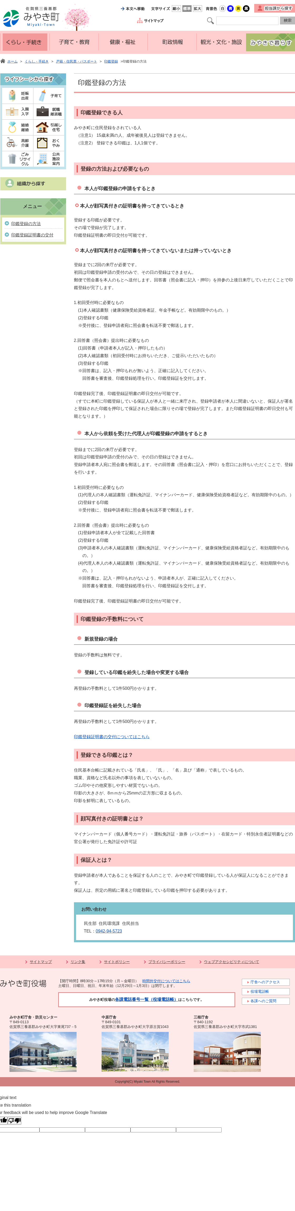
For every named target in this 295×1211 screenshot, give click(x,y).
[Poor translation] (14, 1121)
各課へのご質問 (263, 1001)
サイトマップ (41, 962)
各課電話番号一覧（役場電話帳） (146, 999)
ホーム (12, 61)
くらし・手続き (37, 61)
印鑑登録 (111, 61)
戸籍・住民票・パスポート (76, 61)
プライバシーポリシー (166, 962)
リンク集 (78, 962)
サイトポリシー (117, 962)
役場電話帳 (260, 991)
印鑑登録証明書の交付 (32, 235)
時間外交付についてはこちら (166, 981)
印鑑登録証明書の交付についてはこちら (112, 736)
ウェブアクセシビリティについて (231, 962)
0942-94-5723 (109, 931)
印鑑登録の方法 (26, 223)
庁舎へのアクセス (265, 982)
